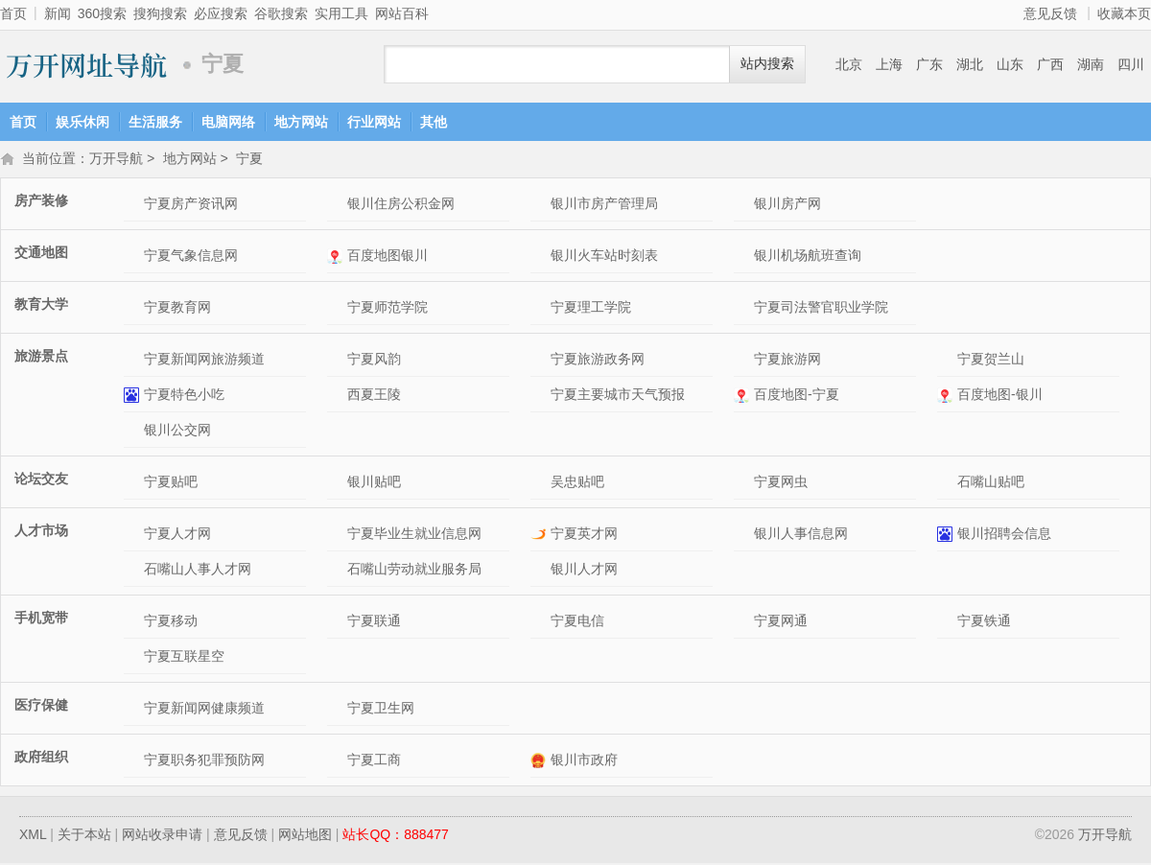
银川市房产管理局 (604, 205)
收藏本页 (1124, 13)
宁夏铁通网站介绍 (947, 623)
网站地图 (305, 836)
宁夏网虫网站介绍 (744, 484)
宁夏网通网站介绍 (744, 623)
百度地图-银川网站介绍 (947, 397)
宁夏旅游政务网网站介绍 (540, 361)
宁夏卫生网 (380, 709)
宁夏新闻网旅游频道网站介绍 (134, 361)
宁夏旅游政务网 (598, 360)
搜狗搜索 (160, 13)
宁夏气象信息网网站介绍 (134, 257)
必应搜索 (220, 13)
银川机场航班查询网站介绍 (744, 257)
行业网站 (374, 121)
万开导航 (86, 65)
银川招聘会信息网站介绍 (947, 536)
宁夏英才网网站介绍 (540, 536)
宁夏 (249, 160)
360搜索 (102, 13)
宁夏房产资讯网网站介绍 (134, 206)
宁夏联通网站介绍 (337, 623)
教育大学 (41, 306)
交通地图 (41, 254)
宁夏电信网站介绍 (540, 623)
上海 (889, 64)
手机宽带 (41, 619)
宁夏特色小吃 (184, 396)
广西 (1050, 64)
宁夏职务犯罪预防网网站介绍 (134, 762)
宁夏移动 (171, 622)
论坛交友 (41, 480)
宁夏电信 (577, 622)
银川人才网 (584, 570)
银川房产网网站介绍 (744, 206)
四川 (1130, 64)
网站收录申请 (162, 836)
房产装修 (41, 202)
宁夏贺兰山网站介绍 (947, 361)
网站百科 (402, 13)
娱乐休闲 (82, 121)
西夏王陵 (374, 396)
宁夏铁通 (984, 622)
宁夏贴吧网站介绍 (134, 484)
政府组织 (41, 758)
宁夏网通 (781, 622)
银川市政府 (584, 761)
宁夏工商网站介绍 (337, 762)
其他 (433, 121)
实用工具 (341, 13)
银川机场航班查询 (807, 257)
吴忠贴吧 (577, 483)
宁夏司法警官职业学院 (821, 308)
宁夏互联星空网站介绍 (134, 658)
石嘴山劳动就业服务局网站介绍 (337, 571)
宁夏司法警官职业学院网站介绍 (744, 309)
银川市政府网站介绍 (540, 762)
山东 (1010, 64)
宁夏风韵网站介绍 (337, 361)
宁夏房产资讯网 (191, 205)
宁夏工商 (374, 761)
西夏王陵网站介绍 (337, 397)
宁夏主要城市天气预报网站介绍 (540, 397)
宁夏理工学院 (591, 308)
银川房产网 (787, 205)
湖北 (969, 64)
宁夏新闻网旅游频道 (204, 360)
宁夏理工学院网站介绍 (540, 309)
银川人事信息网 (801, 535)
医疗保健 (41, 706)
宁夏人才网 (177, 535)
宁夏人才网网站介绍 (134, 536)
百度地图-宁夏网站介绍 (744, 397)
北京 (848, 64)
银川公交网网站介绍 (134, 432)
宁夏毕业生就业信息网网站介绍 (337, 536)
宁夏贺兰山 (990, 360)
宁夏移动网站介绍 (134, 623)
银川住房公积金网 (401, 205)
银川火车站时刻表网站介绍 (540, 257)
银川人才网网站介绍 (540, 571)
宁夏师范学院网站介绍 (337, 309)
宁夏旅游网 (787, 360)
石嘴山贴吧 (990, 483)
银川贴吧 (374, 483)
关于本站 (84, 836)
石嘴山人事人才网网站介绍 (134, 571)
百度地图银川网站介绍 (337, 257)
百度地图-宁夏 (796, 396)
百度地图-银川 (1000, 396)
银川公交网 (177, 431)
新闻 (57, 13)
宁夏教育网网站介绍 (134, 309)
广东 (929, 64)
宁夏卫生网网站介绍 (337, 710)
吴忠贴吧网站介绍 (540, 484)
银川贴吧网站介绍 (337, 484)
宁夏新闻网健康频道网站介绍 (134, 710)
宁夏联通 (374, 622)
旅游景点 (41, 357)
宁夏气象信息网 (191, 257)
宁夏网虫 (781, 483)
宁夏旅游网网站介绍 (744, 361)
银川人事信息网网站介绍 (744, 536)
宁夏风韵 (374, 360)
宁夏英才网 (584, 535)
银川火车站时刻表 (604, 257)
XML (32, 836)
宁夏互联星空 (184, 658)
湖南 (1090, 64)
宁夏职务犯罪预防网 (204, 761)
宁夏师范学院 (387, 308)
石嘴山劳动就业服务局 (414, 570)
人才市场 (41, 532)
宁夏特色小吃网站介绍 (134, 397)
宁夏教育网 (177, 308)
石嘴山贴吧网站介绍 (947, 484)
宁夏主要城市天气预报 (618, 396)
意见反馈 (1050, 13)
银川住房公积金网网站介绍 (337, 206)
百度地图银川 (387, 257)
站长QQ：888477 (395, 836)
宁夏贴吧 (171, 483)
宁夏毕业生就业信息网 (414, 535)
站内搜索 (767, 64)
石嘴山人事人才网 (197, 570)
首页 (13, 13)
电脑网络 (228, 121)
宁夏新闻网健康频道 (204, 709)
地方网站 (301, 121)
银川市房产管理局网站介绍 (540, 206)
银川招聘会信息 (1004, 535)
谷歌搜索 (281, 13)
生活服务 (155, 121)
